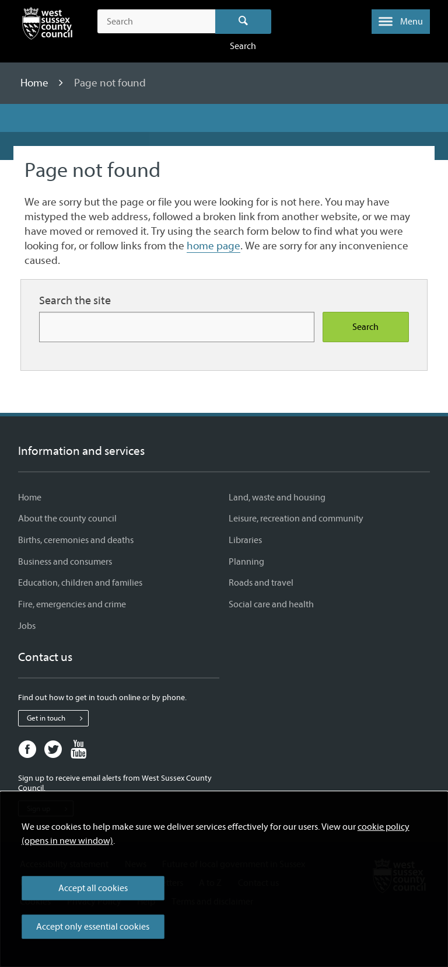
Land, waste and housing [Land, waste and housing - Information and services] (277, 497)
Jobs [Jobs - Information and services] (27, 626)
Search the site (75, 300)
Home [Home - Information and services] (29, 497)
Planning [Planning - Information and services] (246, 561)
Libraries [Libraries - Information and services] (245, 540)
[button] (401, 21)
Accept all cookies (93, 888)
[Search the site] (156, 21)
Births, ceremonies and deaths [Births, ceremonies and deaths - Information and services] (76, 540)
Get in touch (57, 718)
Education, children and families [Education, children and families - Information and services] (80, 583)
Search (243, 21)
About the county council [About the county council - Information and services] (67, 518)
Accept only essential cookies (92, 926)
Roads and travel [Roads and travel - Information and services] (261, 583)
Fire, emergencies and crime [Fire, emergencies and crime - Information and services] (72, 604)
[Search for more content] (176, 327)
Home (35, 82)
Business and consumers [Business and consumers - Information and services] (65, 561)
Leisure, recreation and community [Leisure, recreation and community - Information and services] (296, 518)
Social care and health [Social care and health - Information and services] (271, 604)
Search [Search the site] (365, 327)
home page (213, 245)
